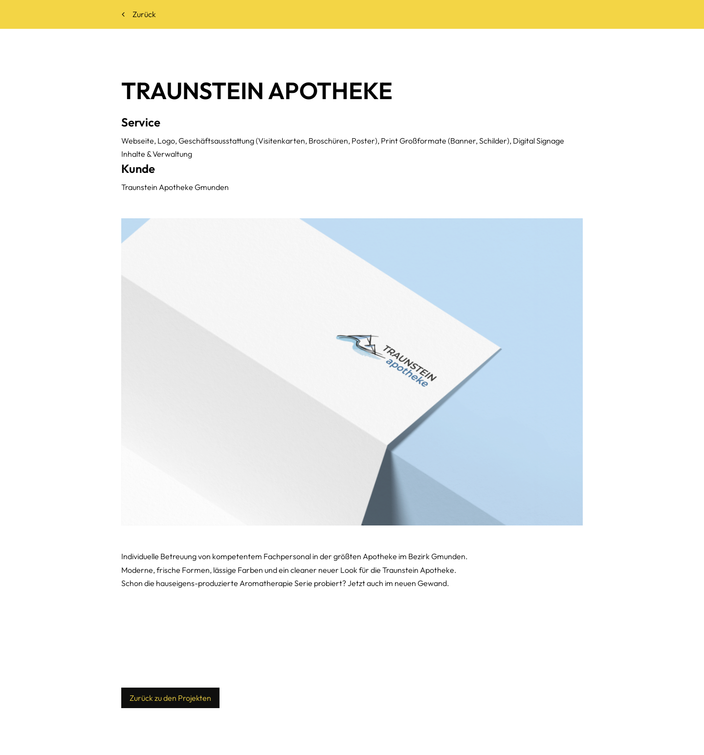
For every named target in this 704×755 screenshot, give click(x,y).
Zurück (139, 14)
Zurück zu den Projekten (170, 698)
